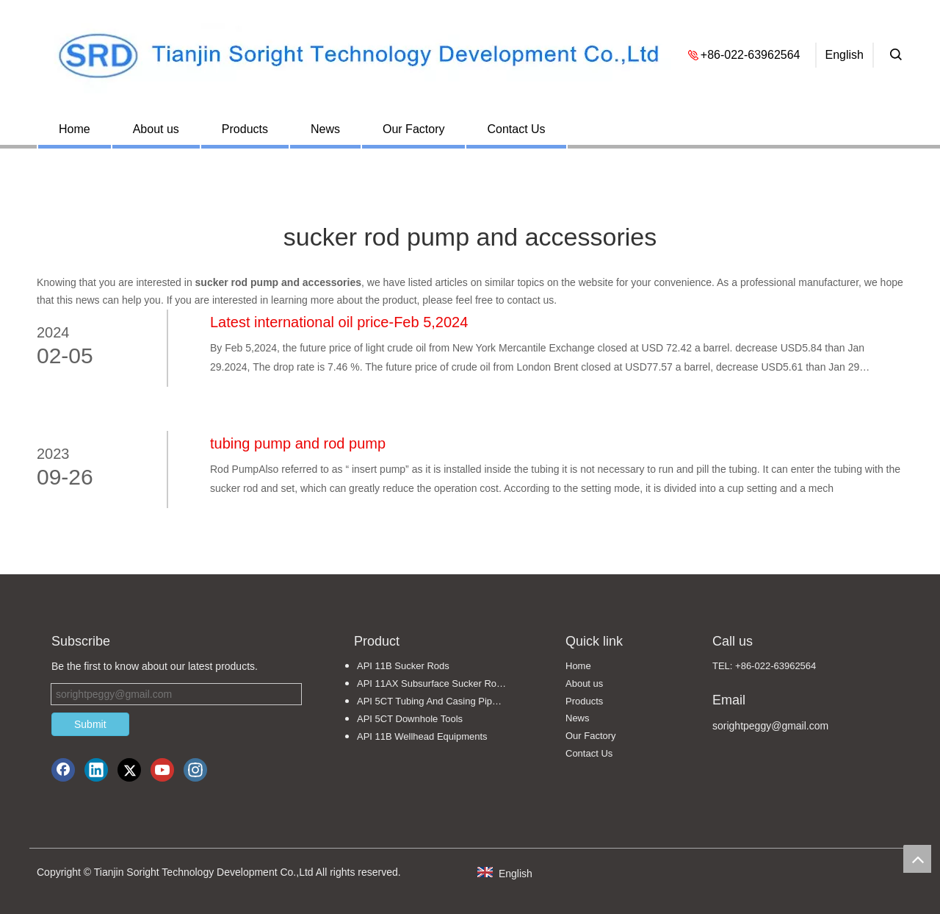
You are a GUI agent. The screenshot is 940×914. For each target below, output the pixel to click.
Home (74, 129)
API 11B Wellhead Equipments (422, 736)
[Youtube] (162, 770)
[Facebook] (63, 770)
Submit (90, 724)
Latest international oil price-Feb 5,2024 (339, 322)
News (325, 129)
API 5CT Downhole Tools (410, 718)
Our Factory (413, 129)
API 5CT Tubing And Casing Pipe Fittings (439, 701)
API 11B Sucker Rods (403, 665)
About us (156, 129)
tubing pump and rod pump (298, 443)
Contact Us (516, 129)
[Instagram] (195, 770)
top (917, 859)
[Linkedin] (96, 770)
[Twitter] (129, 770)
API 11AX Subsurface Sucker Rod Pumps (439, 683)
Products (245, 129)
